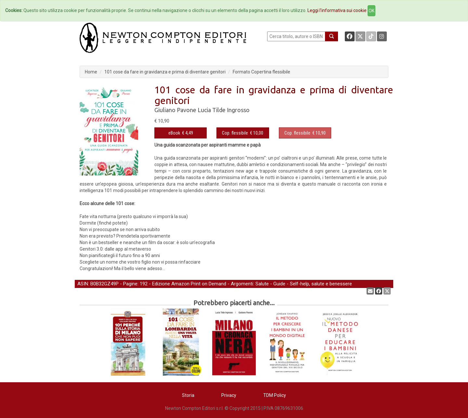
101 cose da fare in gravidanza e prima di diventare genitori (165, 71)
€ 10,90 (305, 133)
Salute (262, 284)
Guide (279, 284)
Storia (188, 395)
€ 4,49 (180, 133)
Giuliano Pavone (175, 110)
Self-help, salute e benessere (321, 284)
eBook (174, 133)
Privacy (228, 395)
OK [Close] (371, 10)
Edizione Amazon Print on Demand (189, 284)
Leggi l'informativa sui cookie (337, 10)
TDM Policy (274, 395)
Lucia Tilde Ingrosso (224, 110)
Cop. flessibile (235, 133)
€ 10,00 (242, 133)
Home (91, 71)
